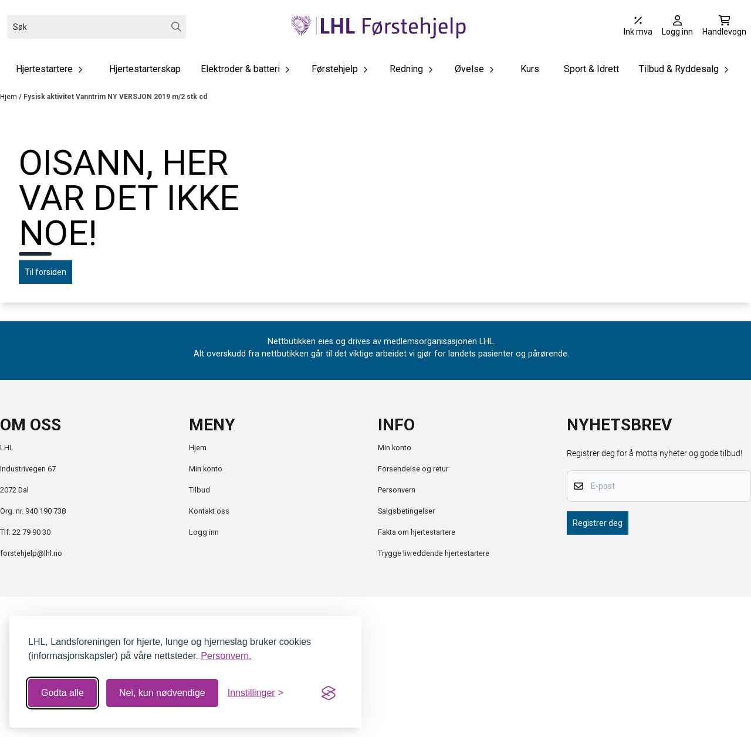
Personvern (396, 630)
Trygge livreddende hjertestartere (433, 693)
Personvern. (226, 656)
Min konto (205, 608)
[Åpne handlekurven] (724, 27)
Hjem (9, 97)
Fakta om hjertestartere (416, 672)
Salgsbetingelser (406, 651)
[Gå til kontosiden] (677, 27)
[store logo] (379, 27)
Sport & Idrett (591, 68)
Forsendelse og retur (413, 608)
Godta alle (62, 693)
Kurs (529, 68)
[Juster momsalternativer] (638, 27)
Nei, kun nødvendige (162, 693)
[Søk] (96, 27)
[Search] (176, 26)
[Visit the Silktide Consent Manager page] (328, 693)
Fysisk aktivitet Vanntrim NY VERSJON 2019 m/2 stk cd (115, 97)
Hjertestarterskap (145, 68)
